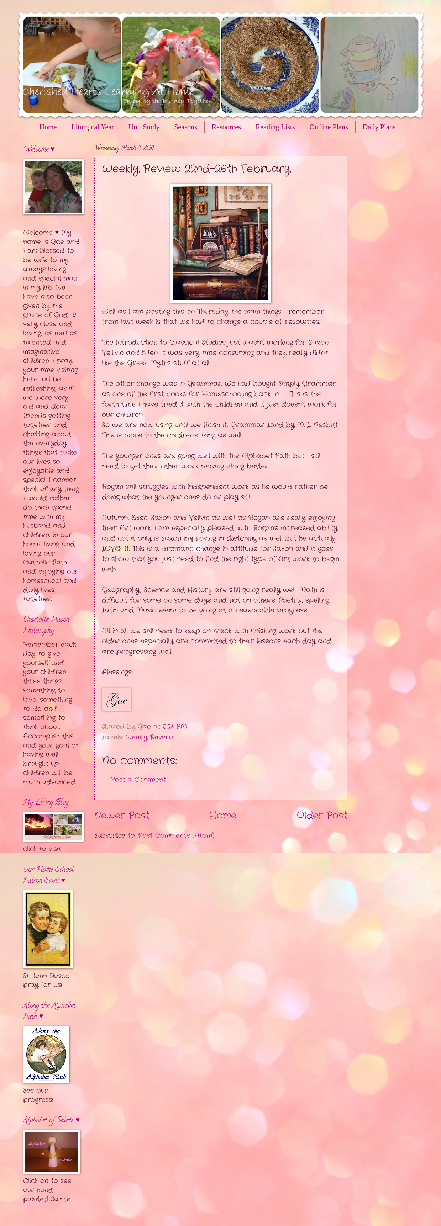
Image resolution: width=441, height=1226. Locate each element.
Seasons (185, 127)
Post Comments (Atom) (176, 835)
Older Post (322, 815)
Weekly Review (149, 737)
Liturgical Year (92, 127)
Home (48, 127)
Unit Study (143, 127)
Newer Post (121, 815)
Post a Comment (138, 779)
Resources (226, 127)
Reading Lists (275, 127)
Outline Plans (328, 127)
